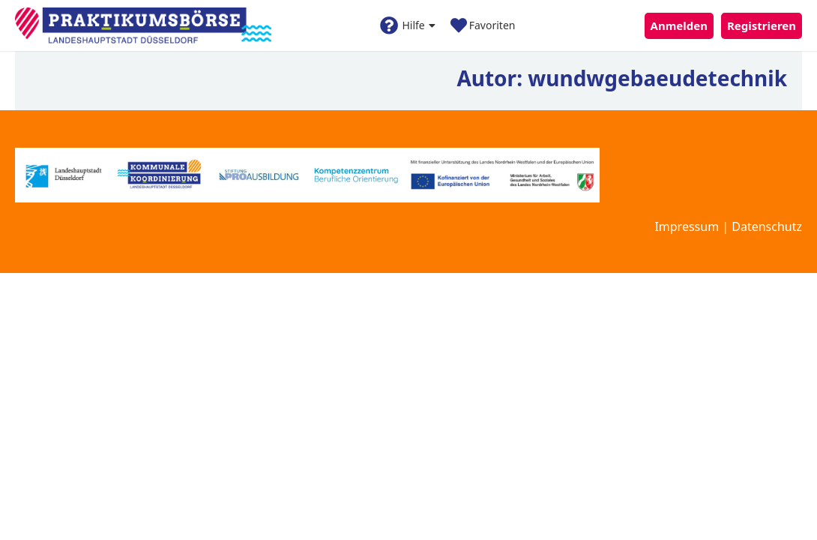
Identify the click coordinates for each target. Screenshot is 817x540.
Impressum (686, 226)
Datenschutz (767, 226)
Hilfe (407, 25)
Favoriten (483, 25)
